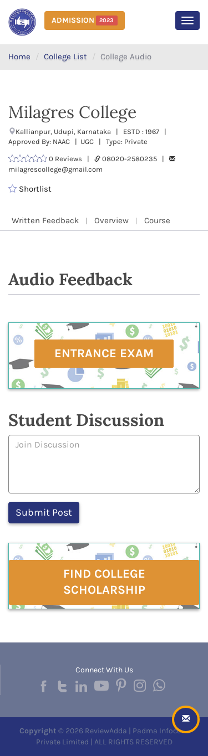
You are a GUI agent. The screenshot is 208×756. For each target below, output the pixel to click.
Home (19, 56)
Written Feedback (45, 220)
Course (157, 220)
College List (65, 56)
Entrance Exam (104, 353)
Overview (111, 220)
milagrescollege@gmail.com (55, 169)
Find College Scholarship (104, 582)
